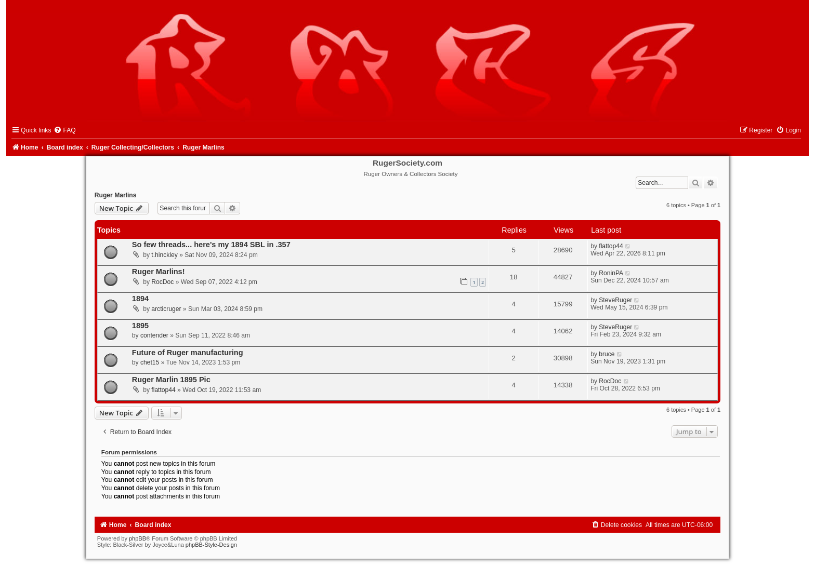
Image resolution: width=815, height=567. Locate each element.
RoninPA (611, 273)
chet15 (149, 362)
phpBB (137, 538)
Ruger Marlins (116, 195)
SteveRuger (615, 300)
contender (154, 335)
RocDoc (162, 282)
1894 (140, 298)
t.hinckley (164, 255)
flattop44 (611, 246)
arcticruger (166, 309)
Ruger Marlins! (158, 271)
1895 (140, 325)
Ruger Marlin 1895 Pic (171, 379)
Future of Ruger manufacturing (187, 352)
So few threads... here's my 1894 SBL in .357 (211, 244)
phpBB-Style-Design (211, 545)
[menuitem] (64, 130)
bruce (606, 354)
